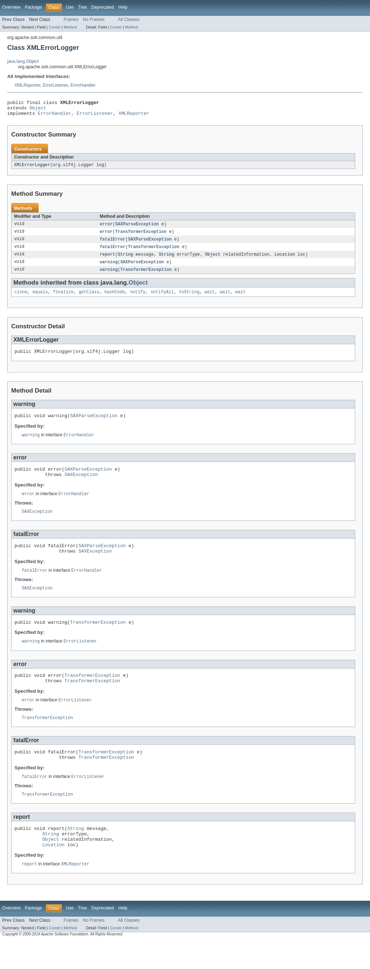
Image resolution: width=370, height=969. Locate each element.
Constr (54, 27)
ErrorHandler (83, 85)
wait (210, 299)
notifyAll (162, 299)
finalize (63, 299)
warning (109, 268)
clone (20, 299)
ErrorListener (55, 85)
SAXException (81, 486)
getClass (89, 299)
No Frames (93, 19)
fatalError (112, 244)
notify (138, 299)
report (107, 260)
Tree (82, 7)
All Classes (128, 19)
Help (122, 7)
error (106, 228)
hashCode (114, 299)
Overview (11, 7)
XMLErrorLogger (32, 168)
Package (33, 7)
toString (189, 299)
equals (40, 299)
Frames (71, 19)
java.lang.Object (23, 61)
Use (70, 7)
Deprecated (102, 7)
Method (70, 27)
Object (38, 110)
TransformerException (141, 236)
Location (284, 260)
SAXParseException (137, 228)
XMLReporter (27, 85)
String (125, 260)
